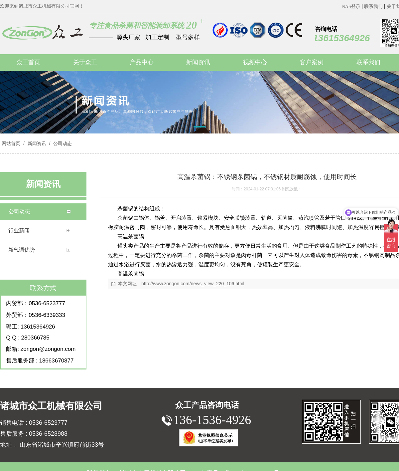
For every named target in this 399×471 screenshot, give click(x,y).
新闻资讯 (37, 143)
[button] (199, 127)
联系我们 (373, 6)
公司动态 (62, 143)
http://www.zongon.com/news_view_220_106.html (192, 283)
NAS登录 (351, 6)
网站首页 (11, 143)
